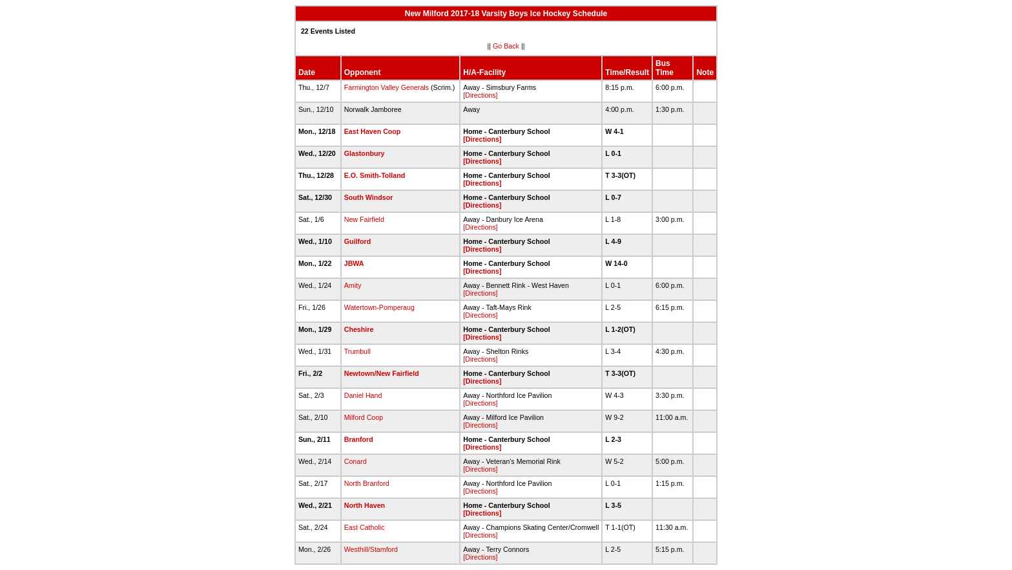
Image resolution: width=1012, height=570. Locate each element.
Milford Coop (363, 417)
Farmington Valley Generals (386, 87)
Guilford (357, 241)
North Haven (364, 505)
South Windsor (368, 197)
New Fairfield (364, 219)
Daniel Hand (363, 395)
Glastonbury (364, 153)
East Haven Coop (372, 131)
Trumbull (357, 351)
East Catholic (364, 527)
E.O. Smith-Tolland (375, 175)
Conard (355, 461)
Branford (358, 439)
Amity (353, 285)
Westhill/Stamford (371, 549)
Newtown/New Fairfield (381, 373)
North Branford (366, 483)
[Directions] (480, 95)
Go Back (506, 46)
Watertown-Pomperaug (379, 307)
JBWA (354, 263)
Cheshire (359, 329)
